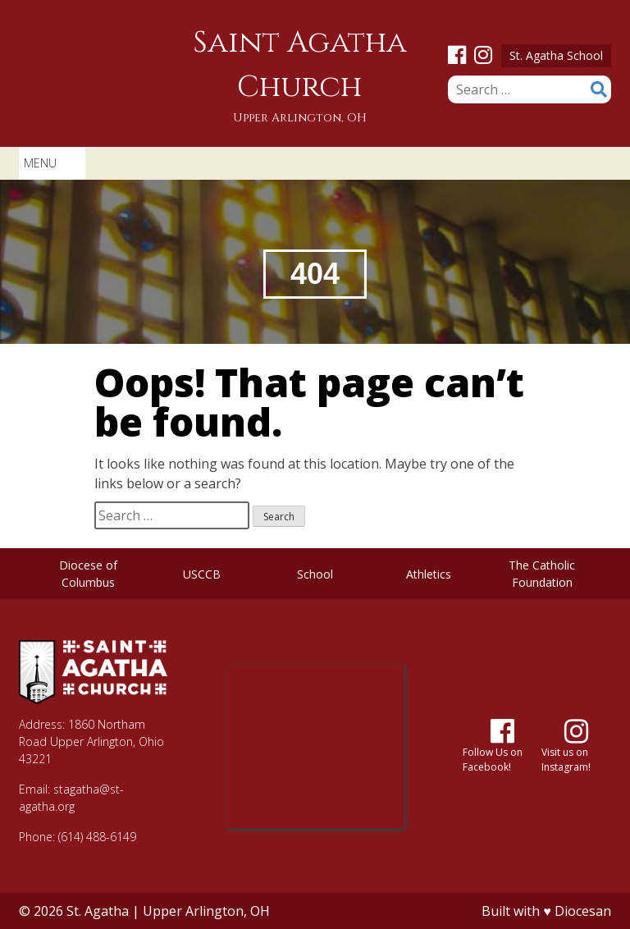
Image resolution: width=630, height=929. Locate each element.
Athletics (428, 574)
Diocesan (583, 911)
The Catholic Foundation (542, 573)
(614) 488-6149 (97, 836)
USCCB (202, 574)
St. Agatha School (556, 55)
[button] (40, 163)
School (315, 574)
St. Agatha (97, 911)
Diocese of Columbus (88, 573)
